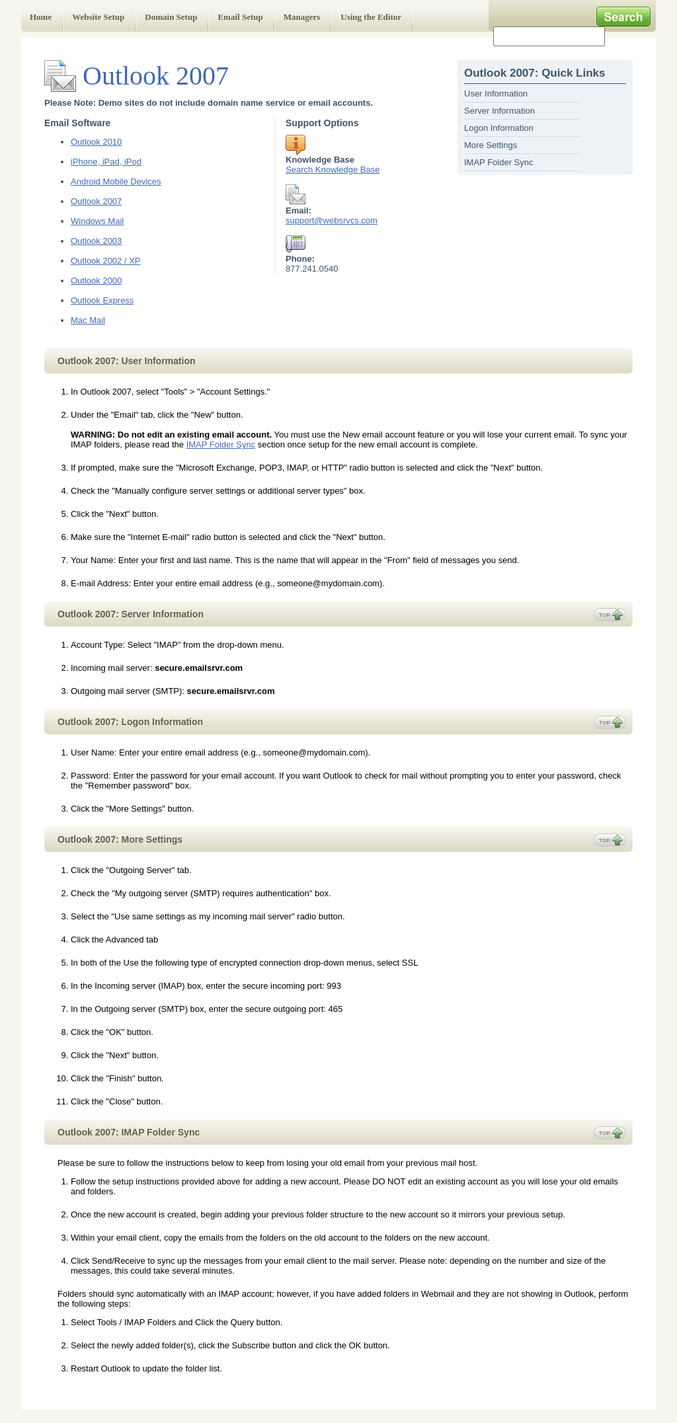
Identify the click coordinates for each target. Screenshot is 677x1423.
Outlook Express (102, 300)
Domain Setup (171, 17)
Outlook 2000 (96, 281)
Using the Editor (370, 17)
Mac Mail (88, 320)
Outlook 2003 (96, 241)
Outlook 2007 (96, 201)
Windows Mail (97, 221)
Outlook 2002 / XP (106, 261)
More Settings (490, 145)
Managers (302, 17)
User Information (496, 93)
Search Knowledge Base (332, 169)
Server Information (499, 111)
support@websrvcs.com (332, 220)
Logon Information (499, 128)
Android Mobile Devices (116, 181)
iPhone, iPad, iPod (106, 162)
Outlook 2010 (96, 142)
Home (41, 17)
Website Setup (98, 17)
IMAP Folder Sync (499, 162)
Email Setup (240, 17)
